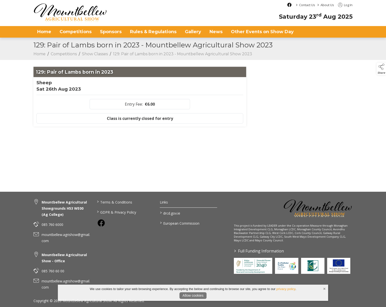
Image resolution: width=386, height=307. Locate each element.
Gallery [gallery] (193, 31)
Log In (345, 5)
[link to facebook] (101, 223)
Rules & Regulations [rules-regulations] (153, 31)
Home (44, 31)
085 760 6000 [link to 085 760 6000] (52, 224)
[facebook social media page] (289, 5)
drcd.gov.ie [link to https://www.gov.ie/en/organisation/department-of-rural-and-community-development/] (170, 213)
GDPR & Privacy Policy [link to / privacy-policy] (116, 212)
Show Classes (95, 56)
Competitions (64, 56)
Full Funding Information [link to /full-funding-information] (259, 251)
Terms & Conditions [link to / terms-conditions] (114, 202)
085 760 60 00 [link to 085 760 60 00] (53, 271)
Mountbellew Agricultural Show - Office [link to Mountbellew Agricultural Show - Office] (64, 257)
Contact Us (307, 5)
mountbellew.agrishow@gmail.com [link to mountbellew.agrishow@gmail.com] (66, 237)
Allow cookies (193, 295)
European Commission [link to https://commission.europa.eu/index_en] (179, 223)
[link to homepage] (70, 13)
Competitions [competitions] (76, 31)
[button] (381, 69)
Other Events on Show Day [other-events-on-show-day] (262, 31)
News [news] (216, 31)
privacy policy (285, 289)
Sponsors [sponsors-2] (111, 31)
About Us (327, 5)
